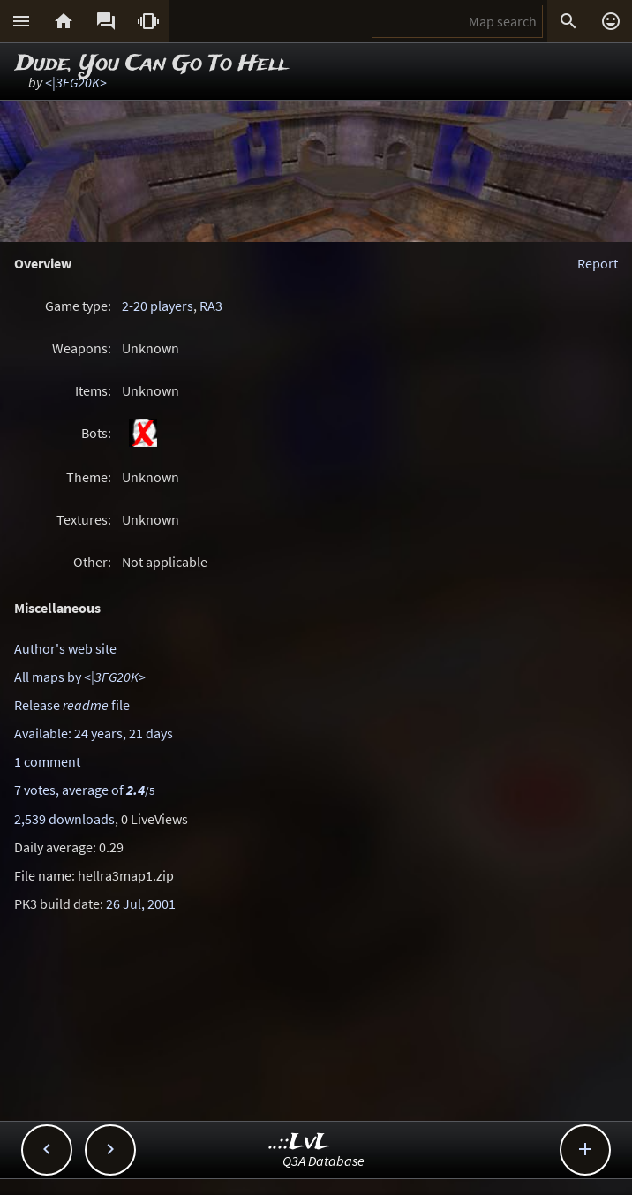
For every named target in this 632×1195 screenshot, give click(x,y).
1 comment (47, 761)
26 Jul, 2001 (141, 903)
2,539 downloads (64, 819)
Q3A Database (323, 1160)
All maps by (80, 676)
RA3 (210, 305)
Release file (72, 705)
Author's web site (65, 648)
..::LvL (299, 1142)
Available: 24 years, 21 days (93, 733)
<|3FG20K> (76, 82)
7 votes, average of (84, 789)
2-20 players (157, 305)
